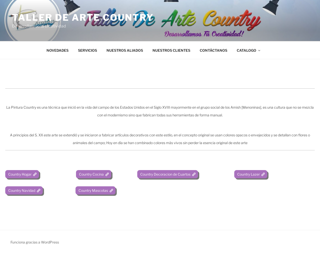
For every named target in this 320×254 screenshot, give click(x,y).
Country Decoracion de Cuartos (165, 174)
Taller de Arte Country (83, 17)
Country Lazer (248, 174)
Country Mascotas (93, 190)
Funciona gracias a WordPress (34, 242)
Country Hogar (20, 174)
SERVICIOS (87, 50)
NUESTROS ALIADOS (124, 50)
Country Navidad (21, 190)
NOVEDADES (57, 50)
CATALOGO (249, 50)
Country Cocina (91, 174)
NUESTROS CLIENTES (171, 50)
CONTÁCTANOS (213, 50)
